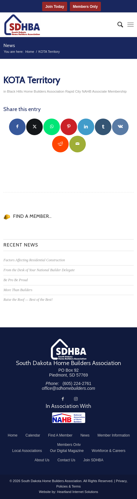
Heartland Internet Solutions (77, 492)
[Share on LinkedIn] (86, 127)
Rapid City (73, 91)
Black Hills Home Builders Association (35, 91)
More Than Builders (17, 290)
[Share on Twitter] (34, 127)
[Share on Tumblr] (103, 127)
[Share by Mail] (77, 144)
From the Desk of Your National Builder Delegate (39, 270)
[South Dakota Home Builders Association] (55, 25)
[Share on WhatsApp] (51, 127)
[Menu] (130, 24)
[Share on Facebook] (17, 127)
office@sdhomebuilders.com (68, 388)
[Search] (117, 25)
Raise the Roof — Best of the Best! (27, 299)
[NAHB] (68, 417)
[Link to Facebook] (62, 398)
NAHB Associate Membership (104, 91)
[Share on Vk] (120, 127)
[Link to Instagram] (75, 398)
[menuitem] (117, 25)
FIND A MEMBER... (32, 216)
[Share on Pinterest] (69, 127)
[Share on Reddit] (60, 144)
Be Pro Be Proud (15, 280)
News (9, 45)
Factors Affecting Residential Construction (34, 260)
